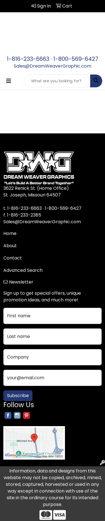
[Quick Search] (57, 81)
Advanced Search (23, 270)
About (10, 246)
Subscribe (18, 395)
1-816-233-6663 (28, 59)
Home (10, 233)
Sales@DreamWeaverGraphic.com (52, 66)
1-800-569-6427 (75, 59)
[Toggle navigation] (9, 81)
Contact (12, 258)
